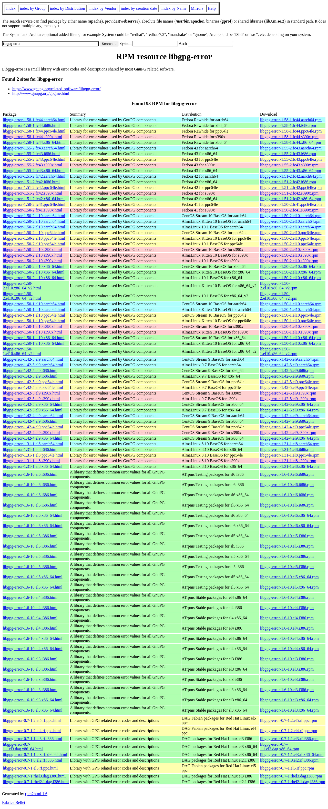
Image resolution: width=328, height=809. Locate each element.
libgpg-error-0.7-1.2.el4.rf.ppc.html (32, 731)
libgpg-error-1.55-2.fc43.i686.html (31, 153)
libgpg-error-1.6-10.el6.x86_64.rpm (289, 515)
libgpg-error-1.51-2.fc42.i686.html (31, 182)
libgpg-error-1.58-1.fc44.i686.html (31, 125)
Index (10, 8)
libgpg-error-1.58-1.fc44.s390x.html (32, 137)
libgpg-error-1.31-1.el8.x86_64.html (33, 466)
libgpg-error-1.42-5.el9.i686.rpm (287, 370)
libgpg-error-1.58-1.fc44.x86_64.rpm (290, 142)
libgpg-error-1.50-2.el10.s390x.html (32, 249)
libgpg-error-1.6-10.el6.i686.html (30, 474)
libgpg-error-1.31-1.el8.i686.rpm (287, 449)
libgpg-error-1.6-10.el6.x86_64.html (33, 515)
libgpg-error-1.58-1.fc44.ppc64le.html (34, 131)
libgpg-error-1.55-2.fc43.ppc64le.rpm (291, 159)
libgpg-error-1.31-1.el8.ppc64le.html (33, 455)
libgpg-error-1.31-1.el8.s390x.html (31, 461)
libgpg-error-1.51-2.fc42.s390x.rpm (289, 193)
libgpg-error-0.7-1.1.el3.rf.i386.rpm (289, 738)
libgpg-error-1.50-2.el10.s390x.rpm (289, 249)
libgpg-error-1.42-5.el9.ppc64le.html (33, 382)
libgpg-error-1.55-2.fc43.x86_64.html (34, 170)
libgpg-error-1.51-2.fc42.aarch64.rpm (291, 176)
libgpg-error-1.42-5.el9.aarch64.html (33, 359)
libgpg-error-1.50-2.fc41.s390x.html (32, 210)
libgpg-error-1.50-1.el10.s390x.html (32, 326)
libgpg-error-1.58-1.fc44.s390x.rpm (289, 137)
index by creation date (139, 8)
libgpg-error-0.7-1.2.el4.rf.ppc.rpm (288, 731)
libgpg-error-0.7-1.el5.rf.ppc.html (30, 768)
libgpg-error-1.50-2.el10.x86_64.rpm (290, 266)
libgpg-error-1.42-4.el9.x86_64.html (33, 438)
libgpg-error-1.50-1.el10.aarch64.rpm (291, 304)
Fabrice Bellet (13, 802)
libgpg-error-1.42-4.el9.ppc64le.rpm (290, 427)
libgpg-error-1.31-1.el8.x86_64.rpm (289, 466)
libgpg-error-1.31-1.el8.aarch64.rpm (290, 444)
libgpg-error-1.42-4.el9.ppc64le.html (33, 427)
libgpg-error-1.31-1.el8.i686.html (30, 449)
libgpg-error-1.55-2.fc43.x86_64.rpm (290, 170)
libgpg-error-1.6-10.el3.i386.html (30, 659)
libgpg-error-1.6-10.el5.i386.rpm (287, 536)
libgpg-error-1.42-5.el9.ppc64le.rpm (290, 382)
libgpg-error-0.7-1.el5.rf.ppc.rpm (287, 768)
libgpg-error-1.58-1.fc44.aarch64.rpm (291, 120)
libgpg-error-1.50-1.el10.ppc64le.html (34, 315)
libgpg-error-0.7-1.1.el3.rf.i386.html (32, 738)
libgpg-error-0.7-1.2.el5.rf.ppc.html (32, 720)
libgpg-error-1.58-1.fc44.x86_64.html (34, 142)
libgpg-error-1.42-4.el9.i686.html (30, 421)
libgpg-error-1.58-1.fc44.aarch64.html (34, 120)
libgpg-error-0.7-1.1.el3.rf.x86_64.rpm (292, 754)
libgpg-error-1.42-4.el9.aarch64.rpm (290, 415)
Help (212, 8)
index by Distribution (67, 8)
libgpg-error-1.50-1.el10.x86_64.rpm (290, 338)
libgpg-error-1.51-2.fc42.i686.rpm (288, 182)
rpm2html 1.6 (36, 794)
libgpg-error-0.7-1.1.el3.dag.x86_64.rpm (279, 746)
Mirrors (197, 8)
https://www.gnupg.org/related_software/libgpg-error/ (56, 89)
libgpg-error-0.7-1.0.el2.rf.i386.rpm (289, 760)
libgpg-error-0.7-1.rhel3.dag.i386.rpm (291, 776)
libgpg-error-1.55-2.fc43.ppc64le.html (34, 159)
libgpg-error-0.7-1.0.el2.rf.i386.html (32, 760)
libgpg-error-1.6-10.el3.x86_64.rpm (289, 700)
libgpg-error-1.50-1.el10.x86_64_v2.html (22, 351)
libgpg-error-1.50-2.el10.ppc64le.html (34, 232)
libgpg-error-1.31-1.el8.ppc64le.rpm (290, 455)
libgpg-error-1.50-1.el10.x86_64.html (34, 338)
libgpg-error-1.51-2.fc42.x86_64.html (34, 199)
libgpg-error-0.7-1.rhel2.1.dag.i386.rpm (292, 782)
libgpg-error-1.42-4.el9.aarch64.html (33, 415)
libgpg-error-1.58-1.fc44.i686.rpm (288, 125)
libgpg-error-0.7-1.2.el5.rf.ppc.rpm (288, 720)
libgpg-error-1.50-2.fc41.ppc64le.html (34, 204)
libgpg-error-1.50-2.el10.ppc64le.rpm (291, 232)
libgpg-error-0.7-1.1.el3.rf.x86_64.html (35, 754)
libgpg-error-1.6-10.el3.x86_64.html (33, 700)
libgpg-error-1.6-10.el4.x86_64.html (33, 638)
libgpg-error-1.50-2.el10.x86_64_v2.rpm (278, 285)
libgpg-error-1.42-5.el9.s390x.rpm (288, 393)
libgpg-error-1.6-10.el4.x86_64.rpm (289, 638)
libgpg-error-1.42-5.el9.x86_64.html (33, 404)
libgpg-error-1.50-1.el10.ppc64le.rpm (291, 315)
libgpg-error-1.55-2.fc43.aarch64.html (34, 148)
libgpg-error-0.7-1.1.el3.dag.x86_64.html (23, 746)
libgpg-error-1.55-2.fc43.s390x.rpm (289, 165)
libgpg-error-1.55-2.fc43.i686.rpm (288, 153)
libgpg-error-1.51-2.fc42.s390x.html (32, 193)
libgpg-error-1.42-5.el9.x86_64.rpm (289, 404)
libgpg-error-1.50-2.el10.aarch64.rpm (291, 216)
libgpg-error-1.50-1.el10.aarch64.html (34, 304)
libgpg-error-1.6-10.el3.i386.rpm (287, 659)
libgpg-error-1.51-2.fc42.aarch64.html (34, 176)
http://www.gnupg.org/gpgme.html (40, 93)
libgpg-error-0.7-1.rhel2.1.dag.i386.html (36, 782)
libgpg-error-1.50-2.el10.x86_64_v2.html (22, 285)
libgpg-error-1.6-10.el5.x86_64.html (33, 577)
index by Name (174, 8)
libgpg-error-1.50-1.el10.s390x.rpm (289, 326)
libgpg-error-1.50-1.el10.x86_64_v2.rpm (278, 351)
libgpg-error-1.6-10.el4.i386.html (30, 597)
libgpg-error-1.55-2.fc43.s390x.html (32, 165)
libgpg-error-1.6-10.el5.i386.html (30, 536)
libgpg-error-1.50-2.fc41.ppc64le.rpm (291, 204)
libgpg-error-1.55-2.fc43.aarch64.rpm (291, 148)
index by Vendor (102, 8)
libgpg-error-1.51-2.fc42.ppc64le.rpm (291, 187)
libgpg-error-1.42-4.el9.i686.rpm (287, 421)
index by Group (32, 8)
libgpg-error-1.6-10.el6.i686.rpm (287, 474)
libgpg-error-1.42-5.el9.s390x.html (31, 393)
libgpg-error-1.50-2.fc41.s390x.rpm (289, 210)
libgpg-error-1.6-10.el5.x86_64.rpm (289, 577)
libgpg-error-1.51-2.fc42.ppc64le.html (34, 187)
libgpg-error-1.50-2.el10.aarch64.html (34, 216)
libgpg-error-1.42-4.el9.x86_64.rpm (289, 438)
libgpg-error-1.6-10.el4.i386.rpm (287, 597)
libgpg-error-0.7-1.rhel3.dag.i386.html (34, 776)
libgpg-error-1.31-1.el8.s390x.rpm (288, 461)
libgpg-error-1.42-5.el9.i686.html (30, 370)
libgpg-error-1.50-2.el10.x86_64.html (34, 266)
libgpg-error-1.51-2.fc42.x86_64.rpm (290, 199)
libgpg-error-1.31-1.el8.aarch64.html (33, 444)
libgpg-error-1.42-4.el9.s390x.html (31, 432)
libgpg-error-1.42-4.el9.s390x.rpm (288, 432)
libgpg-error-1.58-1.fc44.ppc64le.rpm (291, 131)
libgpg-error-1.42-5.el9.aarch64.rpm (290, 359)
